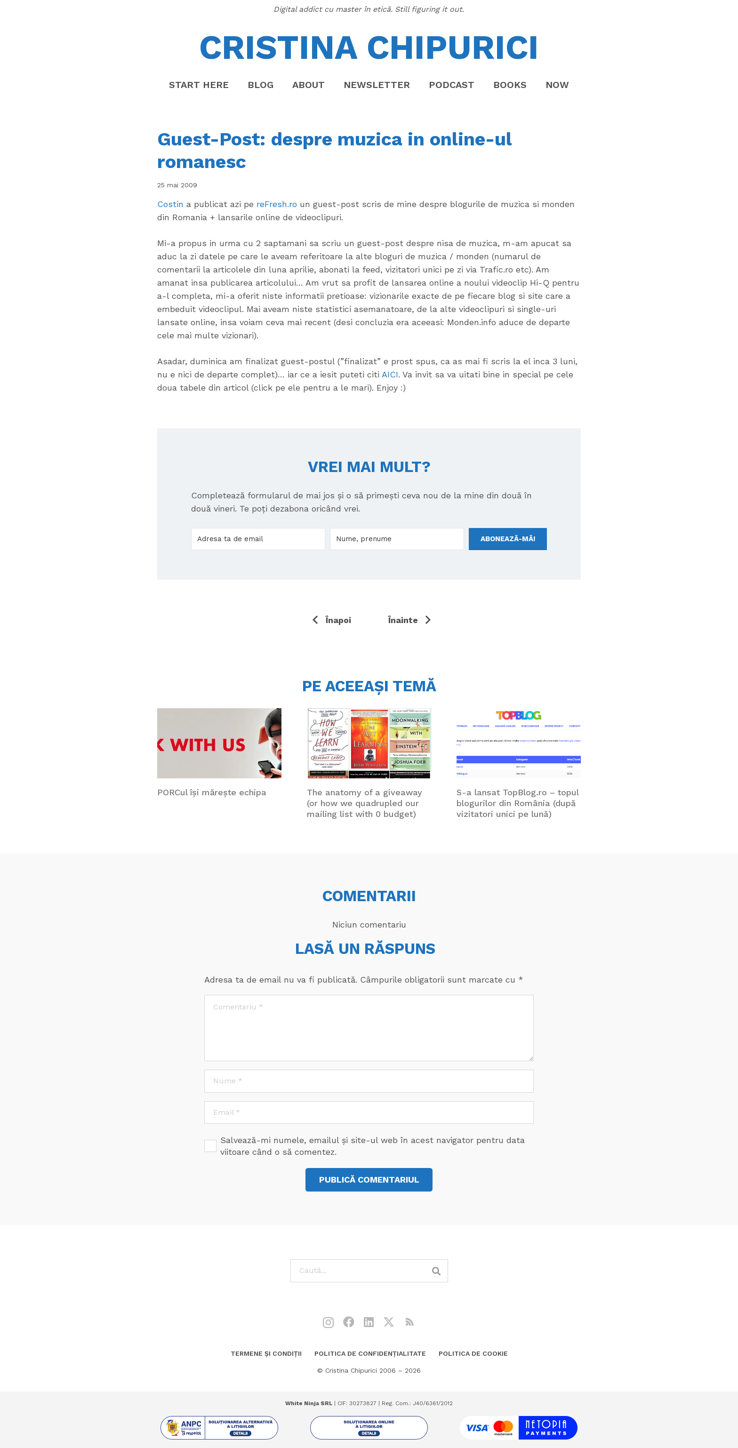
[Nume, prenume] (397, 539)
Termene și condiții (266, 1353)
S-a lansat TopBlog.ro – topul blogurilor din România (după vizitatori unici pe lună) (517, 803)
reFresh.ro (277, 204)
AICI (390, 374)
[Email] (369, 1112)
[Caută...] (369, 1270)
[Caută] (436, 1271)
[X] (388, 1322)
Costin (170, 204)
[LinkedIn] (369, 1322)
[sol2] (369, 1428)
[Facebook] (348, 1322)
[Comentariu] (369, 1028)
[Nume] (369, 1081)
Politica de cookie (473, 1353)
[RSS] (409, 1322)
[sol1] (219, 1428)
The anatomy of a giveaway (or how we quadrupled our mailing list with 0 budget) (364, 803)
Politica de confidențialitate (370, 1353)
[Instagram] (328, 1322)
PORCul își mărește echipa (211, 792)
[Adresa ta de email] (258, 539)
